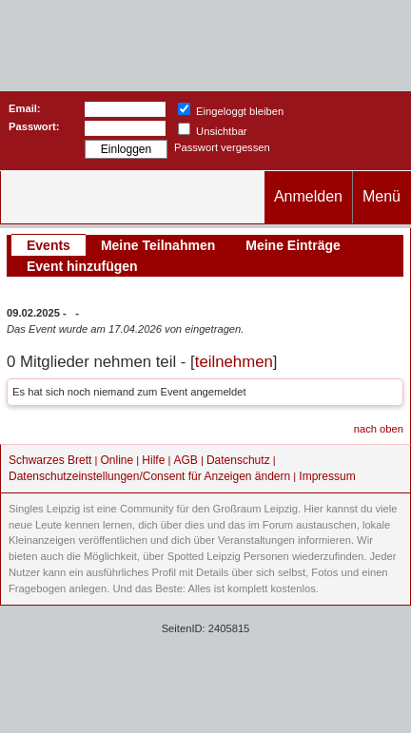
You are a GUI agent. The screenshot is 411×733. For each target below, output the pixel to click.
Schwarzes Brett (50, 460)
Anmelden (308, 196)
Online (117, 460)
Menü (381, 196)
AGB (185, 460)
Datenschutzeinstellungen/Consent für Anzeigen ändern (149, 476)
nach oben (378, 428)
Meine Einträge (293, 245)
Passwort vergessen (222, 147)
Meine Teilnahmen (158, 245)
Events (48, 245)
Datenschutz (238, 460)
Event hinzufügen (82, 266)
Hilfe (153, 460)
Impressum (327, 476)
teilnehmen (234, 362)
